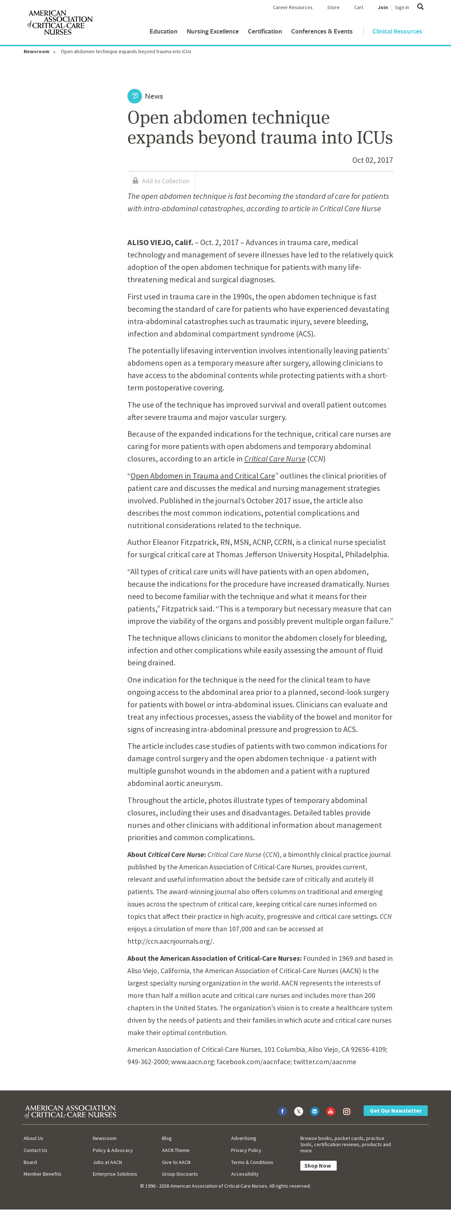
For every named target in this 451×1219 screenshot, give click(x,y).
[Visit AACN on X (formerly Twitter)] (298, 1111)
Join (383, 7)
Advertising (243, 1138)
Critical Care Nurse (275, 458)
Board (30, 1162)
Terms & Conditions (252, 1162)
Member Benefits (43, 1174)
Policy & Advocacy (113, 1150)
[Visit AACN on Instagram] (346, 1111)
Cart (358, 7)
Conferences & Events (322, 31)
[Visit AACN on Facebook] (282, 1111)
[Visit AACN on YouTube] (330, 1111)
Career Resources (293, 7)
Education (164, 31)
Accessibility (245, 1174)
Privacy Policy (246, 1150)
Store (333, 7)
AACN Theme (176, 1150)
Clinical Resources (397, 31)
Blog (167, 1138)
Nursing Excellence (213, 31)
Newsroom (37, 51)
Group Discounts (180, 1174)
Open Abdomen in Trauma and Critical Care (203, 476)
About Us (33, 1138)
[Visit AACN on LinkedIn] (314, 1111)
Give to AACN (176, 1162)
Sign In (402, 7)
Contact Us (35, 1150)
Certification (265, 31)
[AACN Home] (59, 24)
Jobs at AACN (107, 1162)
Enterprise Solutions (115, 1174)
